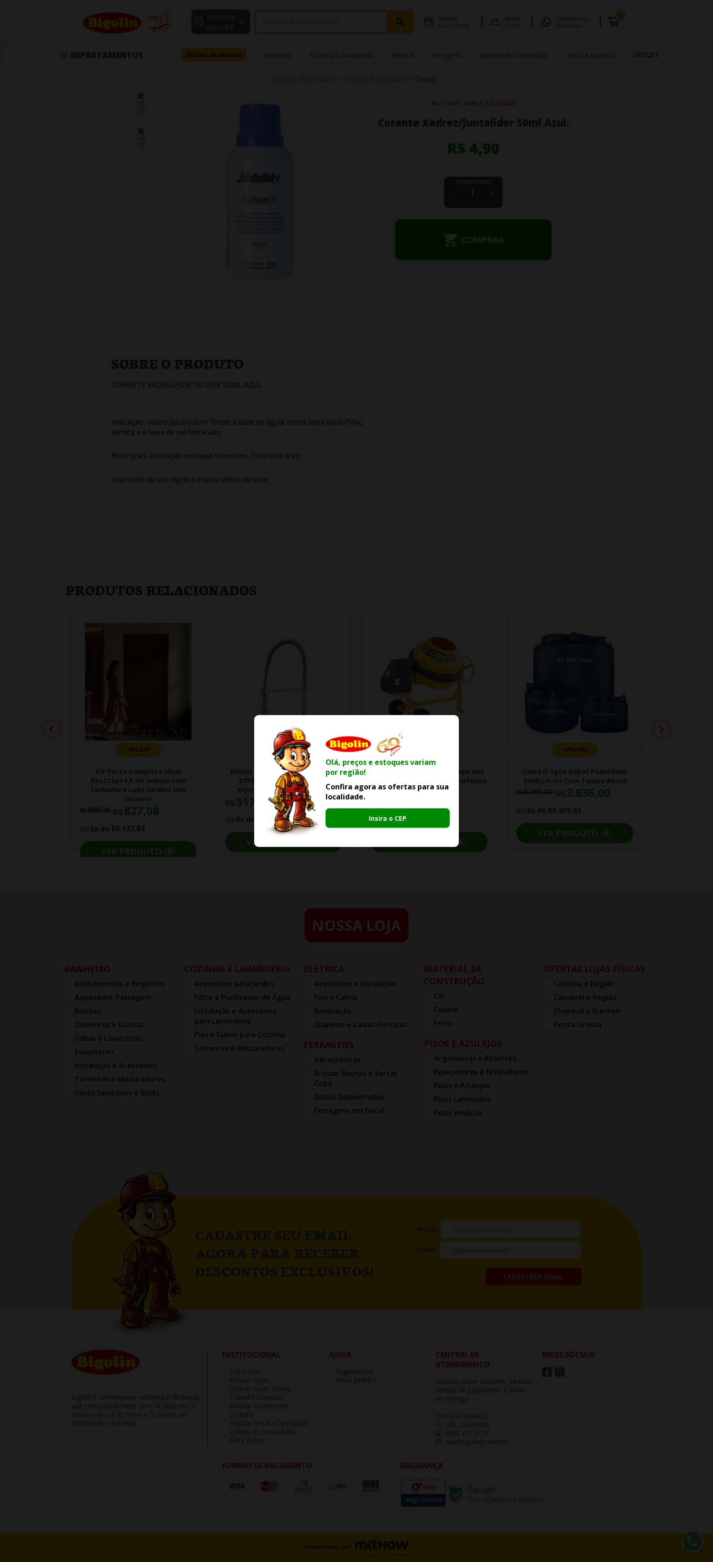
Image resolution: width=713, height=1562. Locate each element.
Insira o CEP (388, 818)
